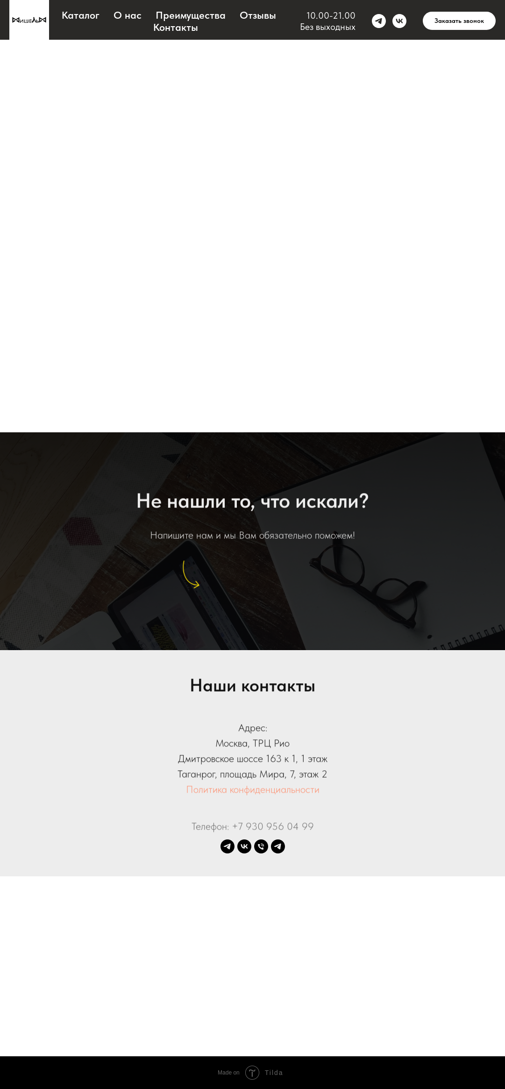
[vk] (399, 21)
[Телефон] (261, 846)
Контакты (175, 27)
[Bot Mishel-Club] (278, 846)
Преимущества (191, 15)
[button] (459, 21)
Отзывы (258, 15)
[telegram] (379, 21)
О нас (128, 15)
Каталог (81, 15)
